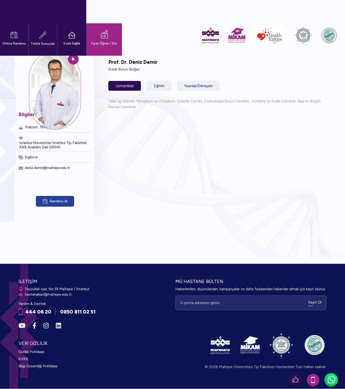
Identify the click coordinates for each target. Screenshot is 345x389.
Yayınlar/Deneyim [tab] (200, 86)
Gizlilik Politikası (31, 352)
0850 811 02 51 (78, 312)
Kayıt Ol (314, 302)
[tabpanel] (217, 104)
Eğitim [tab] (160, 86)
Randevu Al (55, 201)
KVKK (23, 359)
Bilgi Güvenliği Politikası (38, 366)
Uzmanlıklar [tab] (125, 86)
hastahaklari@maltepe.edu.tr (45, 295)
